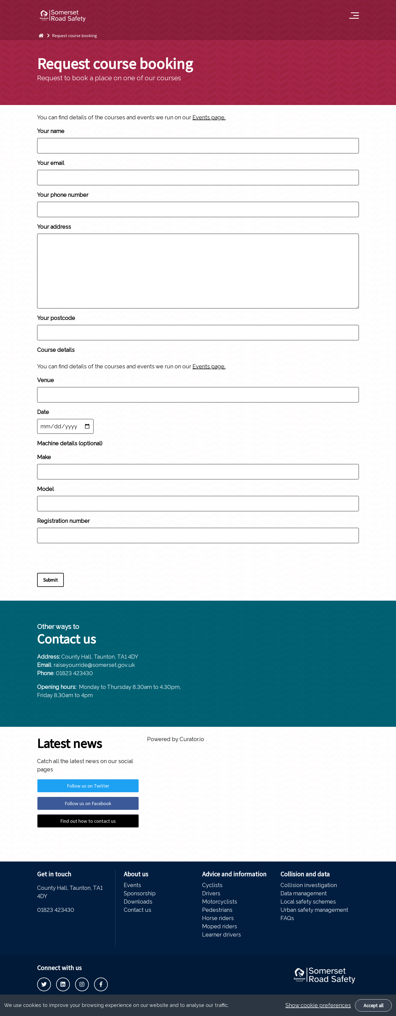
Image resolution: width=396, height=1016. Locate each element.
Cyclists (212, 885)
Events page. (209, 117)
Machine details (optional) (69, 443)
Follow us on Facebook (88, 803)
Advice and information (234, 874)
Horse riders (218, 918)
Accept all (373, 1005)
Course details (56, 350)
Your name (198, 138)
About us (136, 874)
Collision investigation (308, 885)
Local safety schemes (308, 901)
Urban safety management (314, 910)
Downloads (138, 901)
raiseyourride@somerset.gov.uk (94, 665)
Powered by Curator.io (175, 739)
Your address (198, 265)
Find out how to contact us (88, 821)
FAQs (287, 918)
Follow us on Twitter (88, 786)
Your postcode (198, 325)
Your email (198, 170)
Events (132, 885)
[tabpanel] (297, 664)
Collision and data (305, 874)
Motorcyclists (219, 901)
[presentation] (79, 559)
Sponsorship (140, 893)
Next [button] (350, 735)
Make (198, 464)
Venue (198, 387)
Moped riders (219, 926)
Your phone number (198, 202)
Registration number (198, 528)
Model (198, 496)
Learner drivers (221, 934)
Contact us (137, 910)
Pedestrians (217, 910)
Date (65, 419)
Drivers (211, 893)
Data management (303, 893)
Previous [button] (334, 735)
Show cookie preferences (318, 1005)
